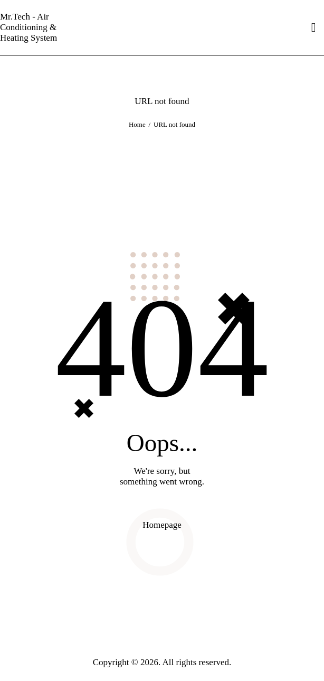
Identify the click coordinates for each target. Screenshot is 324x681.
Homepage (162, 525)
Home (137, 124)
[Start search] (313, 28)
